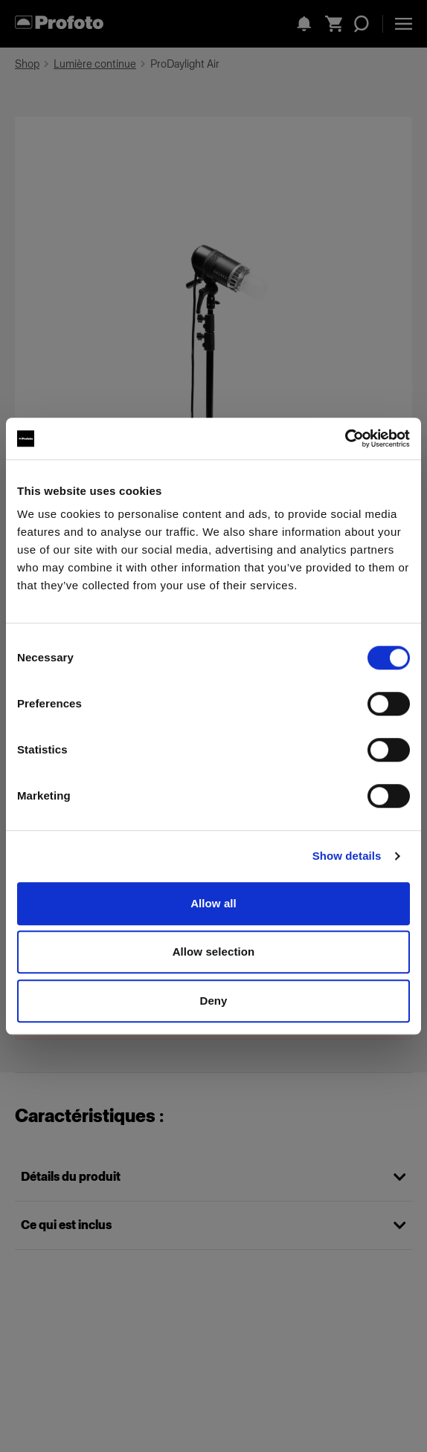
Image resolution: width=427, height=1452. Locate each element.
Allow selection (214, 951)
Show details (347, 855)
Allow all (213, 903)
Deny (213, 1000)
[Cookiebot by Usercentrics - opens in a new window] (345, 438)
